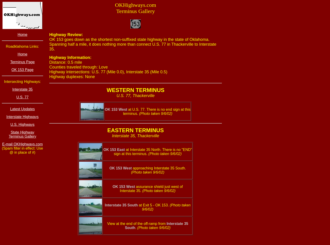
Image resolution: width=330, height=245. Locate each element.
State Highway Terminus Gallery (22, 134)
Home (23, 35)
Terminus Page (22, 62)
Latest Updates (22, 109)
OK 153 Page (22, 70)
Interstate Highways (22, 117)
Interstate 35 (22, 89)
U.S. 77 (22, 97)
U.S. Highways (23, 124)
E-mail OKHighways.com (22, 144)
